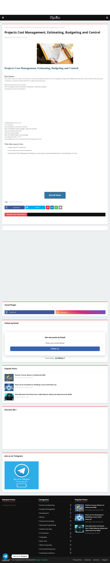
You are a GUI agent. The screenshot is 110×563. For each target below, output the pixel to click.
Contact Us (87, 560)
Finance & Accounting (55, 521)
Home (7, 27)
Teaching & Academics (55, 553)
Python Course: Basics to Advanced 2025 (30, 375)
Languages (55, 537)
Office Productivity (55, 545)
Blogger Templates (41, 560)
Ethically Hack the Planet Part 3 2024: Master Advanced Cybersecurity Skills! (43, 394)
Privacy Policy (77, 560)
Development (55, 513)
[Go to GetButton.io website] (5, 560)
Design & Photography (55, 509)
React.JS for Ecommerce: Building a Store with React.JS (35, 385)
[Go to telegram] (5, 556)
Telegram (105, 560)
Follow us (55, 349)
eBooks (55, 517)
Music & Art (55, 541)
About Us (96, 560)
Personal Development (55, 549)
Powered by (55, 358)
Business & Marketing (16, 27)
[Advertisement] (55, 7)
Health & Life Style (55, 529)
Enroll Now (55, 195)
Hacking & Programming (55, 525)
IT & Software (55, 533)
